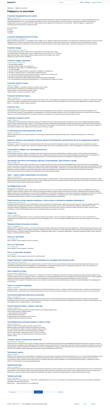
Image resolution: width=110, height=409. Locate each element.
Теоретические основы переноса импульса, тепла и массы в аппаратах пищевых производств (45, 200)
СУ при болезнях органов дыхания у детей (24, 131)
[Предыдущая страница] (12, 392)
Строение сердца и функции (18, 61)
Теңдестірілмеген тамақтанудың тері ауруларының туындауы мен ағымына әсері (40, 260)
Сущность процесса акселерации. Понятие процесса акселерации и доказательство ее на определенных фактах (53, 140)
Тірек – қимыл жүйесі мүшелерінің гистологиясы (27, 175)
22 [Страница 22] (32, 392)
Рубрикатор (10, 8)
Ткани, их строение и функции (19, 285)
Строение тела (13, 107)
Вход (81, 2)
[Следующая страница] (60, 392)
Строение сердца (14, 48)
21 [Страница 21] (28, 392)
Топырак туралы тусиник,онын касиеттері (24, 340)
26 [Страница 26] (51, 392)
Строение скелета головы (17, 83)
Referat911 (17, 404)
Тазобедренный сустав (16, 186)
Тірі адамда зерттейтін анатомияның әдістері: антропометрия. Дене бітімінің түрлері (42, 161)
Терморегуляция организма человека (22, 224)
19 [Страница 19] (22, 392)
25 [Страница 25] (47, 392)
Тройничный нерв (14, 365)
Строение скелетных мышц (18, 96)
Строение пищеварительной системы (22, 37)
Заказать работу (96, 2)
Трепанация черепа (15, 352)
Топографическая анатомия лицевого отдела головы (28, 322)
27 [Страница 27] (54, 392)
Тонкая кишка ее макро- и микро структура (25, 306)
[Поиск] (67, 2)
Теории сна (11, 213)
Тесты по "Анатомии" (15, 237)
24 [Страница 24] (44, 392)
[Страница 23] (38, 392)
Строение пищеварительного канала (22, 16)
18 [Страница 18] (18, 392)
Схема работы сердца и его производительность (27, 149)
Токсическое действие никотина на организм (25, 295)
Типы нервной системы (16, 271)
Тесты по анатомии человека (19, 252)
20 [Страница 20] (25, 392)
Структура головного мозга (18, 118)
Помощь (87, 2)
